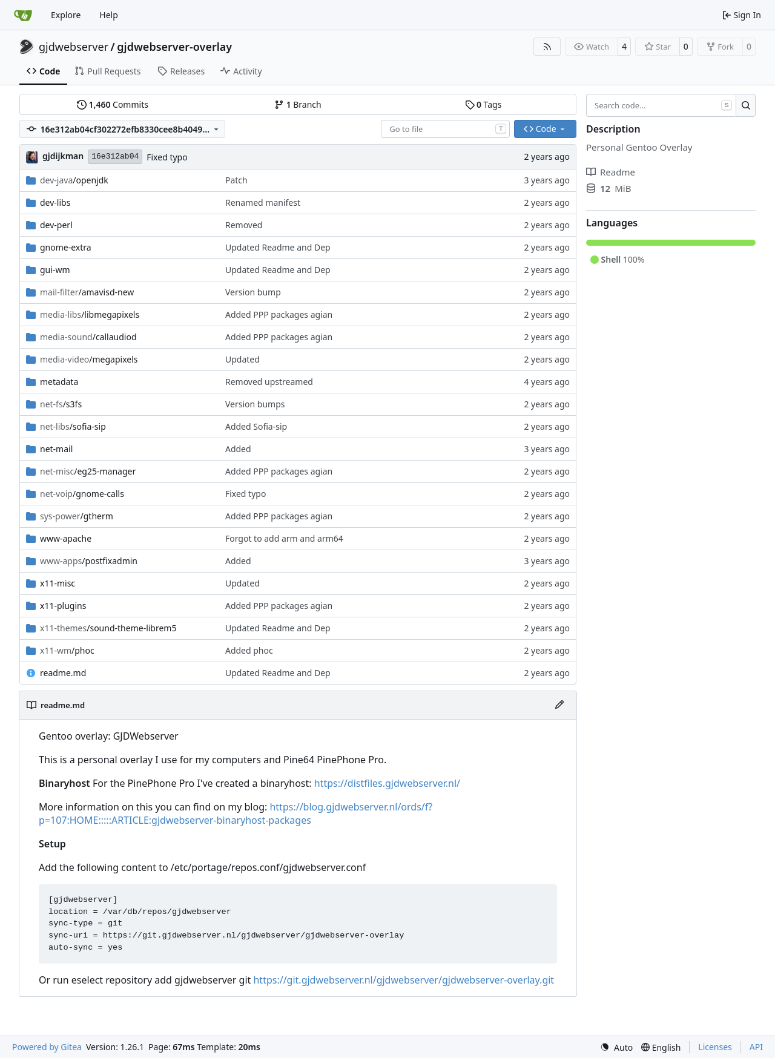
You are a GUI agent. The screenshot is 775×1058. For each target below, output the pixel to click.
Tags (483, 104)
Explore (66, 15)
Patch (236, 180)
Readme (610, 172)
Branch (298, 104)
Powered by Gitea (47, 1047)
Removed (244, 225)
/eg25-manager (88, 471)
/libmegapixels (89, 314)
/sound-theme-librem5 (108, 628)
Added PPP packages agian (278, 314)
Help (108, 15)
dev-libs (55, 202)
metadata (59, 381)
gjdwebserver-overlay (174, 47)
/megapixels (89, 359)
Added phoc (249, 650)
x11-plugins (63, 605)
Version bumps (255, 404)
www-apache (65, 538)
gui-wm (55, 269)
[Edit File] (559, 705)
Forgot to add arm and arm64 (284, 538)
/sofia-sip (73, 426)
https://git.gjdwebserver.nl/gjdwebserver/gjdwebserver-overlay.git (403, 980)
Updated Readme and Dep (278, 247)
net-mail (56, 449)
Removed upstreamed (269, 381)
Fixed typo (167, 157)
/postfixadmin (88, 561)
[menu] (616, 1047)
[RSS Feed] (547, 47)
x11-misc (57, 583)
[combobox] (445, 129)
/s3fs (61, 404)
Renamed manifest (262, 202)
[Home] (23, 15)
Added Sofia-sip (256, 426)
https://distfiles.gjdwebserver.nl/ (387, 783)
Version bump (253, 292)
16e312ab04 (115, 156)
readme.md (63, 672)
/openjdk (74, 180)
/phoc (67, 650)
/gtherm (76, 516)
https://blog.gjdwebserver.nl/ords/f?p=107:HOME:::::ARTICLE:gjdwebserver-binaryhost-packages (235, 813)
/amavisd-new (87, 292)
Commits (112, 104)
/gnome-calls (82, 493)
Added (238, 449)
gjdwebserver (73, 47)
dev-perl (56, 225)
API (756, 1047)
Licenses (715, 1047)
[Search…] (746, 105)
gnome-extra (65, 247)
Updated (242, 359)
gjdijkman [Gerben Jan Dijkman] (63, 156)
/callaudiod (88, 337)
